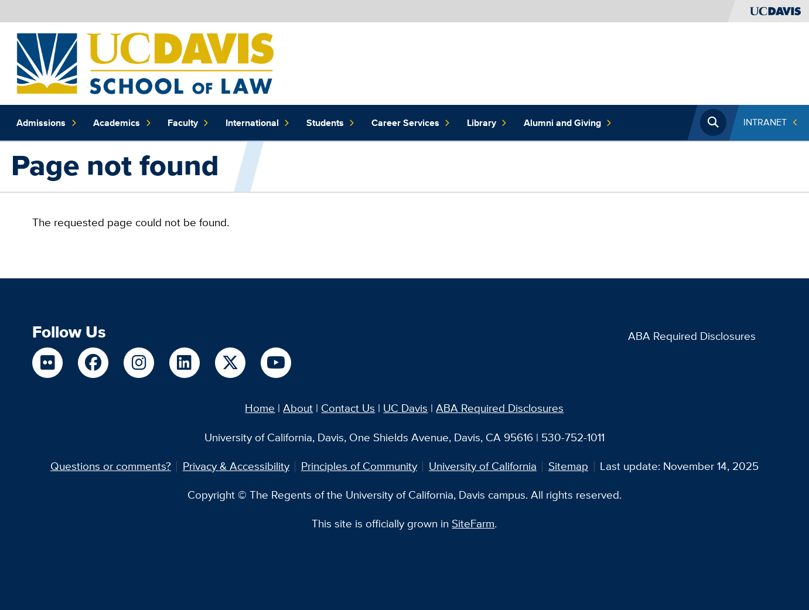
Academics (122, 123)
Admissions (46, 123)
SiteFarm (473, 523)
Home (260, 408)
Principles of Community (359, 466)
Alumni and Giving (568, 123)
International (258, 123)
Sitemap (568, 466)
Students (330, 123)
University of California (483, 466)
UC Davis (405, 408)
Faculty (188, 123)
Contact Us (348, 408)
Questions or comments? (110, 466)
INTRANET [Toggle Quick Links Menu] (765, 122)
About (298, 408)
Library (487, 123)
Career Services (410, 123)
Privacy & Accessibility (236, 466)
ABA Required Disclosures (692, 336)
